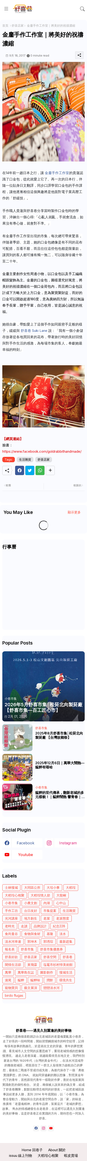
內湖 (46, 903)
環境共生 (65, 980)
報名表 (10, 949)
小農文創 (30, 903)
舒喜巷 (67, 957)
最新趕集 (65, 941)
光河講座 (11, 918)
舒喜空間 (49, 957)
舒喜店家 (18, 25)
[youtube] (51, 1128)
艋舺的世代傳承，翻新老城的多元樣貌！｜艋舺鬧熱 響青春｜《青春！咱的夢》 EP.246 (59, 795)
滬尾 (8, 980)
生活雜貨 (25, 459)
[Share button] (50, 470)
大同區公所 (32, 887)
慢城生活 (65, 972)
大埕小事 (53, 887)
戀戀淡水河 (51, 988)
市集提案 (49, 911)
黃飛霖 (32, 965)
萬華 (8, 972)
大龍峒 (61, 895)
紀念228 (59, 926)
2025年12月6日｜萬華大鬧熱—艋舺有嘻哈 (59, 765)
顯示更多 (74, 512)
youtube (25, 854)
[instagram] (43, 1128)
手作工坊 (11, 911)
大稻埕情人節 (40, 895)
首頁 (5, 25)
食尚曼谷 (11, 934)
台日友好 (30, 911)
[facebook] (36, 1128)
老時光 (10, 926)
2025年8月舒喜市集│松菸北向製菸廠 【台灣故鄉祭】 (59, 735)
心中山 (61, 903)
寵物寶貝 (11, 988)
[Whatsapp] (40, 470)
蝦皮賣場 (71, 1155)
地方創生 (30, 918)
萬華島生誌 (26, 972)
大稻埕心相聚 (14, 895)
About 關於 (57, 1150)
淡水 (62, 934)
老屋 (46, 918)
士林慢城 (11, 887)
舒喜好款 (11, 957)
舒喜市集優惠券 (51, 949)
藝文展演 (30, 988)
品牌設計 (40, 926)
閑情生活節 (13, 965)
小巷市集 (11, 903)
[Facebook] (19, 470)
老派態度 (62, 918)
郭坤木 (32, 941)
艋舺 (21, 980)
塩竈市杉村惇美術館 (58, 965)
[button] (82, 9)
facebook (25, 843)
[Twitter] (29, 470)
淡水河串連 (13, 941)
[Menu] (6, 9)
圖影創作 (46, 972)
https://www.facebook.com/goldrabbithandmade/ (41, 451)
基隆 (50, 934)
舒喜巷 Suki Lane (34, 330)
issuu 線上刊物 (20, 1155)
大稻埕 (71, 887)
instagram (68, 843)
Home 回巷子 (32, 1150)
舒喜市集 (27, 949)
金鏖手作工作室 (57, 173)
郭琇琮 (48, 941)
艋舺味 (35, 980)
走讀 (24, 926)
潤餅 (49, 980)
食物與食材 (32, 934)
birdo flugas (14, 995)
